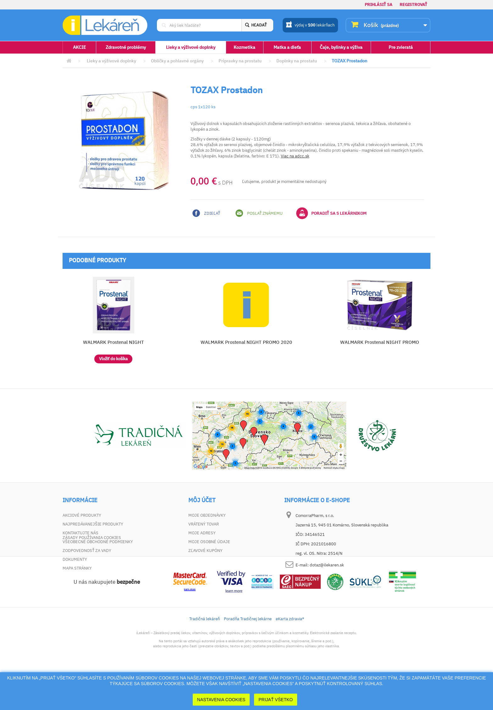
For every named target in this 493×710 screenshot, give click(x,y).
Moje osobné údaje (209, 541)
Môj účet (201, 500)
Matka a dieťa (287, 47)
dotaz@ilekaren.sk (327, 565)
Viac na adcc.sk (295, 156)
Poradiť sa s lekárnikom (331, 213)
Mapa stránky (77, 568)
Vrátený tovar (203, 524)
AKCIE (79, 47)
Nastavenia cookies (221, 699)
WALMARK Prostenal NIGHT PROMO (379, 342)
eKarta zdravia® (290, 658)
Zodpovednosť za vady (87, 550)
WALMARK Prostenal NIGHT (113, 342)
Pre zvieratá (401, 47)
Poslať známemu (259, 213)
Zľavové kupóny (205, 550)
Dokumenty (75, 559)
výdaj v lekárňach (310, 25)
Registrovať (413, 4)
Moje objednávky (207, 515)
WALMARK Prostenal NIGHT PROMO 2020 (246, 342)
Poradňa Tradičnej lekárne (248, 658)
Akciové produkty (82, 515)
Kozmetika (244, 47)
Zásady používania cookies (92, 577)
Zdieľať (206, 213)
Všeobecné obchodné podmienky (98, 541)
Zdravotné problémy (126, 47)
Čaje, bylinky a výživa (341, 47)
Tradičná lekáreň (204, 658)
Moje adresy (202, 533)
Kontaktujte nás (80, 533)
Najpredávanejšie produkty (93, 524)
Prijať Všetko (275, 699)
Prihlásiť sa (378, 4)
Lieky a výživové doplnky (190, 47)
